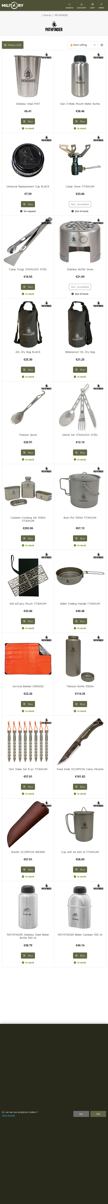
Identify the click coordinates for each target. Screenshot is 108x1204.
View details (8, 1115)
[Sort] (83, 45)
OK (98, 1113)
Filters (12, 45)
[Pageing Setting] (102, 45)
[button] (81, 5)
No (81, 1113)
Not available (80, 204)
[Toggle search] (69, 5)
